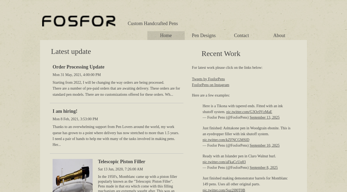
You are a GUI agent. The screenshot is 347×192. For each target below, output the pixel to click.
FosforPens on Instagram (210, 85)
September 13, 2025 (264, 117)
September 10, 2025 (264, 145)
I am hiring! (65, 111)
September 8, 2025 (264, 168)
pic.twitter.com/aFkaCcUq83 (224, 162)
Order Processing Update (78, 67)
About (279, 35)
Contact (241, 35)
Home (166, 35)
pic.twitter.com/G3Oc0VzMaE (249, 112)
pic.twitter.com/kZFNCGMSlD (226, 140)
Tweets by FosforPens (208, 79)
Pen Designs (204, 35)
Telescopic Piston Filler (121, 161)
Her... (57, 145)
